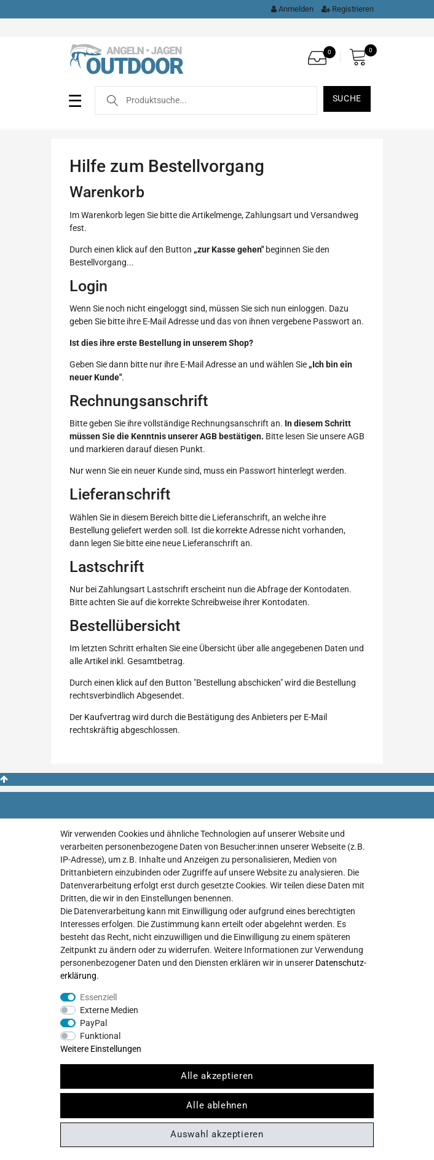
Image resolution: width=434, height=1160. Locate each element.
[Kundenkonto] (289, 9)
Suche (347, 98)
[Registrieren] (344, 9)
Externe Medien (109, 1010)
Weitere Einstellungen (100, 1049)
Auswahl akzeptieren (216, 1134)
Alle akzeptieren (217, 1075)
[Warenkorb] (361, 57)
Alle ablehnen (216, 1105)
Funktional (100, 1036)
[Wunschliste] (320, 54)
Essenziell (98, 997)
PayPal (93, 1023)
